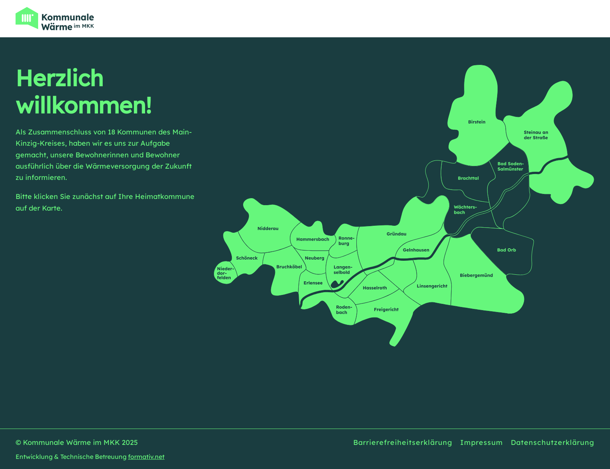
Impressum (481, 442)
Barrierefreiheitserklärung (402, 442)
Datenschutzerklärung (552, 442)
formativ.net (146, 456)
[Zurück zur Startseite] (55, 18)
